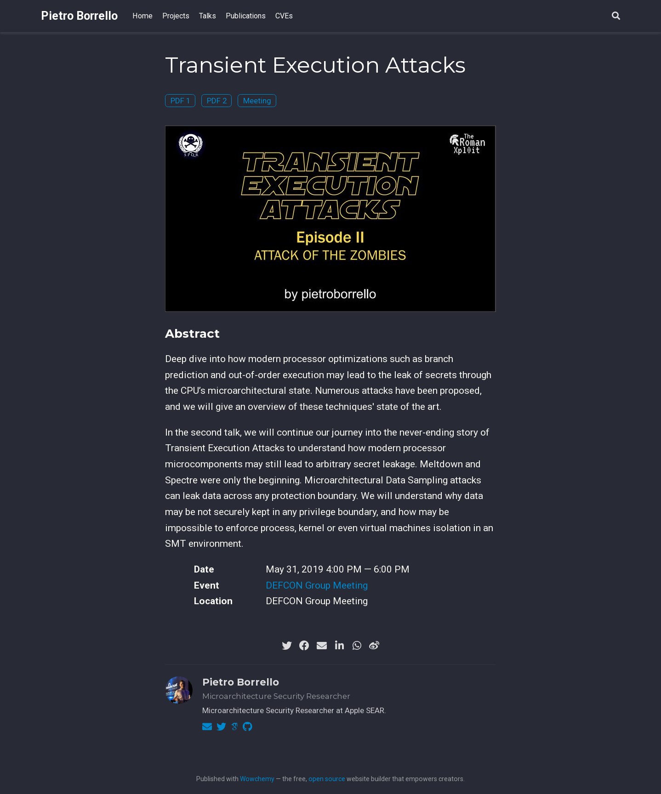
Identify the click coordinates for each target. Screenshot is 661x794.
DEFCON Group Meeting (317, 585)
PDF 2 (217, 100)
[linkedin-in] (339, 645)
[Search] (616, 16)
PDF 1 (180, 100)
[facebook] (304, 645)
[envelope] (322, 645)
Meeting (257, 100)
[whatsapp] (357, 645)
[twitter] (287, 645)
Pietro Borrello (79, 16)
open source (326, 779)
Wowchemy (257, 779)
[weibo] (374, 645)
